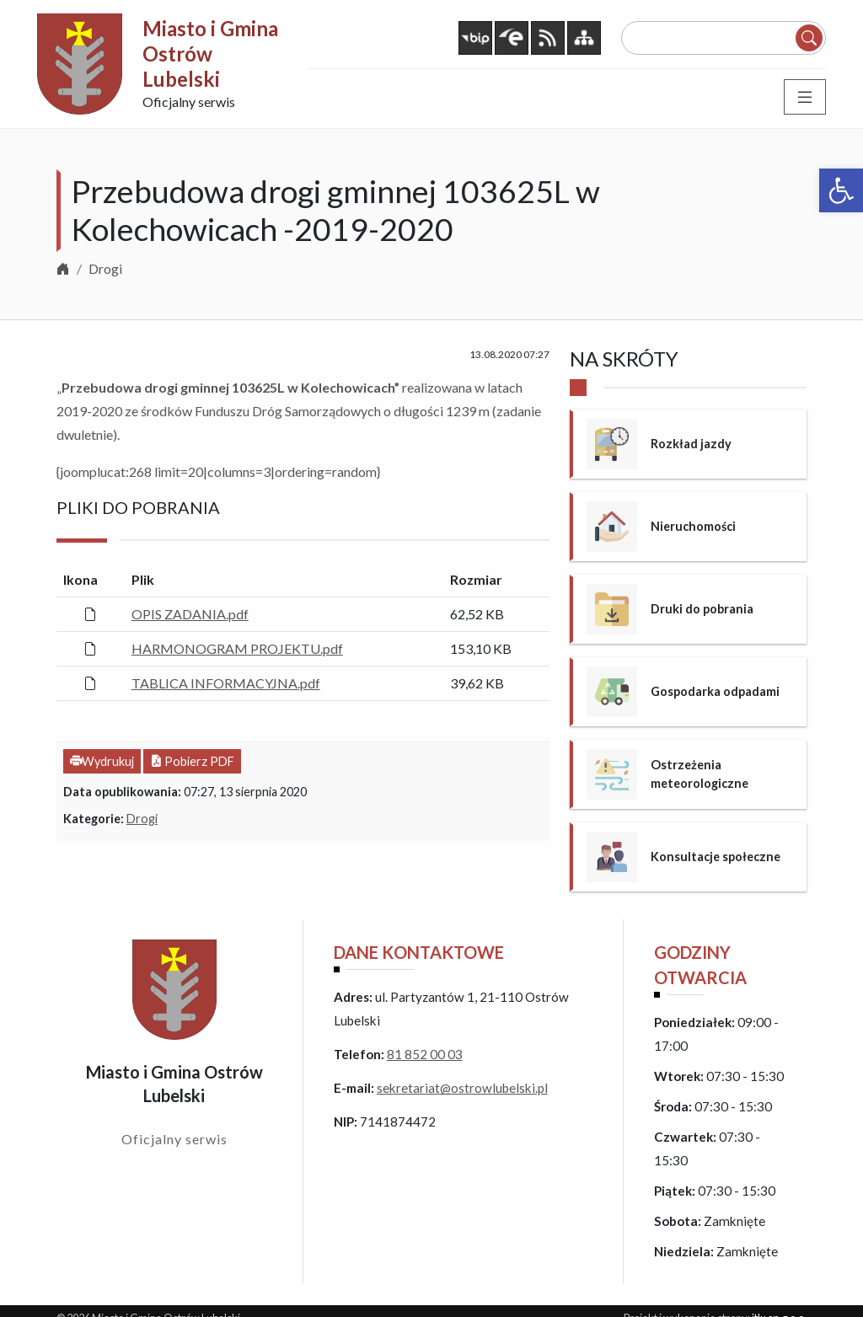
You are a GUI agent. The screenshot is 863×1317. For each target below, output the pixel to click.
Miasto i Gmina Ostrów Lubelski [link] (210, 53)
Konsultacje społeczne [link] (715, 856)
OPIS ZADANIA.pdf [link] (190, 614)
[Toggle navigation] (805, 97)
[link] (841, 190)
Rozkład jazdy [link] (691, 443)
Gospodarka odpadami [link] (715, 691)
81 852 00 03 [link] (425, 1054)
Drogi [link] (105, 268)
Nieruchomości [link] (693, 526)
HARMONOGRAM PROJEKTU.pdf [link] (237, 648)
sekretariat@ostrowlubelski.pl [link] (462, 1087)
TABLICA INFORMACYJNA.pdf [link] (225, 683)
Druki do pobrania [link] (702, 609)
